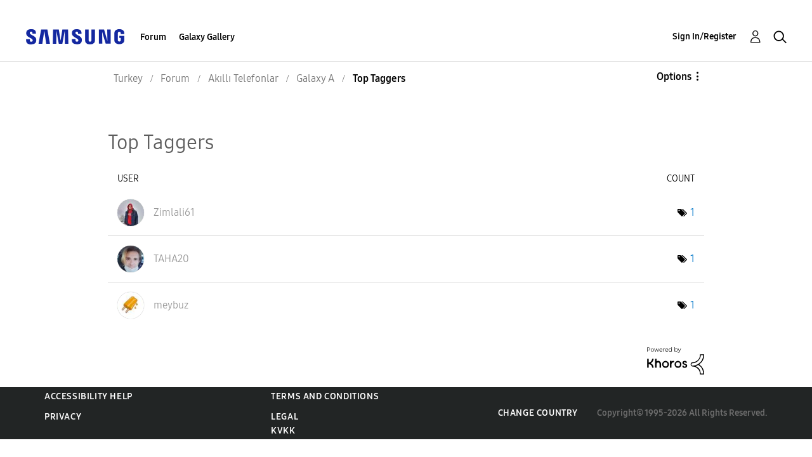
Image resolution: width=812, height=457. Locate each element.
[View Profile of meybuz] (171, 305)
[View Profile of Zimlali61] (174, 212)
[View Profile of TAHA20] (171, 259)
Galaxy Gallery (207, 37)
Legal (284, 416)
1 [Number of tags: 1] (692, 212)
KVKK (283, 430)
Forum (153, 37)
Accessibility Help (88, 396)
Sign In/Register (704, 36)
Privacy (62, 416)
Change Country (538, 412)
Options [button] (674, 76)
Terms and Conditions (325, 396)
